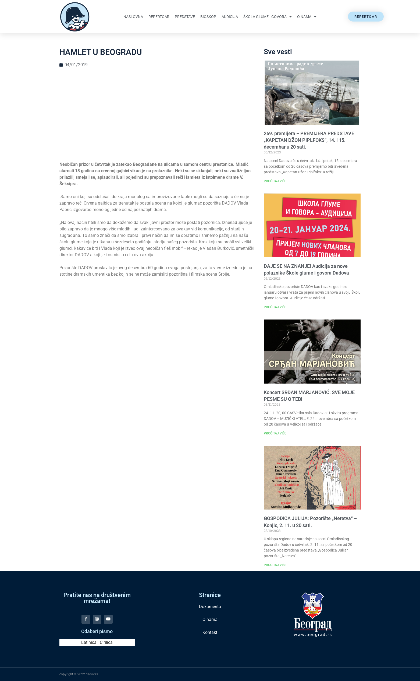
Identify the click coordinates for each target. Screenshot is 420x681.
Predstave (185, 17)
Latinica (89, 642)
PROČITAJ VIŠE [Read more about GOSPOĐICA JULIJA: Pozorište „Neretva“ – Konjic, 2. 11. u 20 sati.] (275, 565)
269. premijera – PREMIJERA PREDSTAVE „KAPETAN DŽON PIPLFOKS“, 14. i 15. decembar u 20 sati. (309, 140)
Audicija (230, 17)
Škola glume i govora (267, 16)
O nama (306, 16)
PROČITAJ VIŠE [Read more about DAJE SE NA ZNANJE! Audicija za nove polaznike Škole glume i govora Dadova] (275, 307)
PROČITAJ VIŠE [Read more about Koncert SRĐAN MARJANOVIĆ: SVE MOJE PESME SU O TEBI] (275, 433)
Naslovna (133, 17)
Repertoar (158, 17)
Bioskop (208, 17)
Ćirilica (106, 642)
